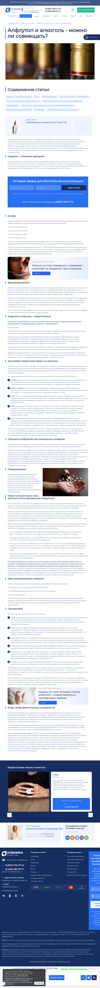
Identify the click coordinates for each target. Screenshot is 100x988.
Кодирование (72, 869)
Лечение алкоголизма (75, 856)
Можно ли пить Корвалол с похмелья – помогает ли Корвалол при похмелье (57, 267)
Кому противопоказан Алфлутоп (19, 110)
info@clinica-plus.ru (10, 887)
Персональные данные (38, 962)
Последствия (39, 110)
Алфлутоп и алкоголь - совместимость (74, 97)
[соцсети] (3, 896)
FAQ (80, 16)
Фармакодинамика (49, 97)
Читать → (37, 273)
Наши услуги (25, 16)
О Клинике (34, 856)
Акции (56, 16)
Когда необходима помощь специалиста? (63, 110)
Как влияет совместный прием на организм (23, 101)
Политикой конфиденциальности (16, 981)
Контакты (89, 16)
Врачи (73, 16)
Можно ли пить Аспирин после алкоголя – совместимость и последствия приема (59, 695)
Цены (37, 16)
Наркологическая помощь (77, 875)
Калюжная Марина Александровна (44, 828)
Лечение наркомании (75, 859)
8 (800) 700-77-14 (53, 8)
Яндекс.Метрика (22, 975)
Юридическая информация (41, 875)
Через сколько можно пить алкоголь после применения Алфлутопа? (48, 105)
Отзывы (64, 16)
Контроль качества (10, 890)
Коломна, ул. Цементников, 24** (32, 10)
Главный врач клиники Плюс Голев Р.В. (46, 122)
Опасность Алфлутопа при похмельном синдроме (62, 101)
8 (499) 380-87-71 (53, 11)
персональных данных (74, 193)
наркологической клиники (23, 733)
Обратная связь (64, 962)
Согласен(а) (39, 983)
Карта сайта (52, 962)
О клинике (11, 16)
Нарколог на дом (73, 863)
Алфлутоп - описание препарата (19, 97)
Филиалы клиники (37, 878)
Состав (36, 97)
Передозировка (13, 105)
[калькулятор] (91, 37)
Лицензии (46, 16)
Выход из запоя (73, 866)
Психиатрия (71, 872)
